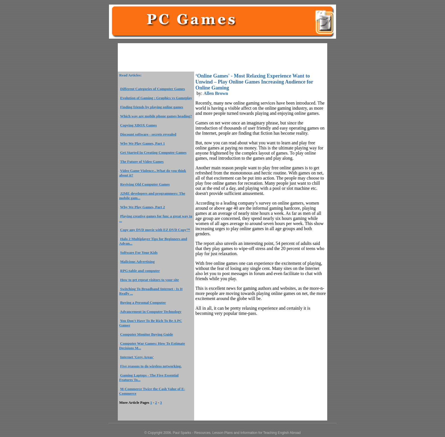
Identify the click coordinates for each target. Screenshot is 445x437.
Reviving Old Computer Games (145, 184)
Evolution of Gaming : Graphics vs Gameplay (156, 98)
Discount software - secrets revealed (148, 134)
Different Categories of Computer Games (152, 89)
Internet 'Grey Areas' (137, 357)
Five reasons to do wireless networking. (151, 366)
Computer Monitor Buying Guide (146, 334)
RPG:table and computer (140, 271)
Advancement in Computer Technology (151, 311)
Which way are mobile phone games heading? (156, 116)
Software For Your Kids (139, 252)
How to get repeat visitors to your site (149, 280)
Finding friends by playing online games (151, 107)
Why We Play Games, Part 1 (142, 143)
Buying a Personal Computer (143, 302)
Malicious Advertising (137, 261)
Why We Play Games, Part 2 (142, 207)
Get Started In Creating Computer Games (153, 152)
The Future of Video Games (142, 161)
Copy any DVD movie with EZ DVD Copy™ (155, 230)
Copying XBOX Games (138, 125)
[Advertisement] (222, 57)
